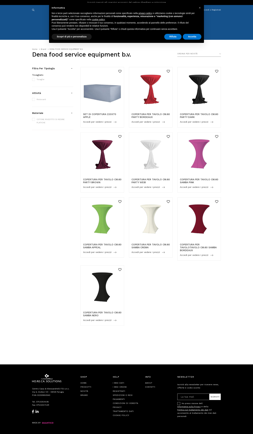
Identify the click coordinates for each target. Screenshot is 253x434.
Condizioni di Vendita (125, 403)
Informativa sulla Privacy (189, 406)
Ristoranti (41, 99)
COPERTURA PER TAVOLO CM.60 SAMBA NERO (102, 314)
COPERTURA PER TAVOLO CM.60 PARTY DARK (199, 116)
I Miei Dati (118, 383)
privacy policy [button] (145, 13)
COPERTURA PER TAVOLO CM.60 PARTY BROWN (102, 181)
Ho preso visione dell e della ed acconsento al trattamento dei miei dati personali (196, 409)
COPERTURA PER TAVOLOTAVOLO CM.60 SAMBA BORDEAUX (198, 247)
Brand (84, 395)
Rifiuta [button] (173, 36)
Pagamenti (119, 399)
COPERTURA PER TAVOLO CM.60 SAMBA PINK (199, 181)
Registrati (119, 391)
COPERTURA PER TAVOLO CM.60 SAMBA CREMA (151, 246)
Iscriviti (215, 397)
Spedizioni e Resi (123, 395)
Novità (84, 391)
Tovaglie (40, 79)
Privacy (117, 407)
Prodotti (86, 387)
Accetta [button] (192, 36)
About (148, 383)
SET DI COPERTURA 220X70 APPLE (99, 116)
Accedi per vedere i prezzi (97, 122)
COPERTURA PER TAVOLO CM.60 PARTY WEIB (151, 181)
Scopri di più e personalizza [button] (71, 36)
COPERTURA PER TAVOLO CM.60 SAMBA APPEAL (102, 246)
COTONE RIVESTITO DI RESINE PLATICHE (51, 121)
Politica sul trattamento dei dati (192, 410)
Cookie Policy (121, 415)
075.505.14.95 (42, 402)
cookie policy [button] (98, 19)
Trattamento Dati (123, 411)
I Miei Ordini (120, 387)
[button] (199, 7)
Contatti (150, 387)
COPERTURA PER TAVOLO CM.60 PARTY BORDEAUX (151, 116)
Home (84, 383)
